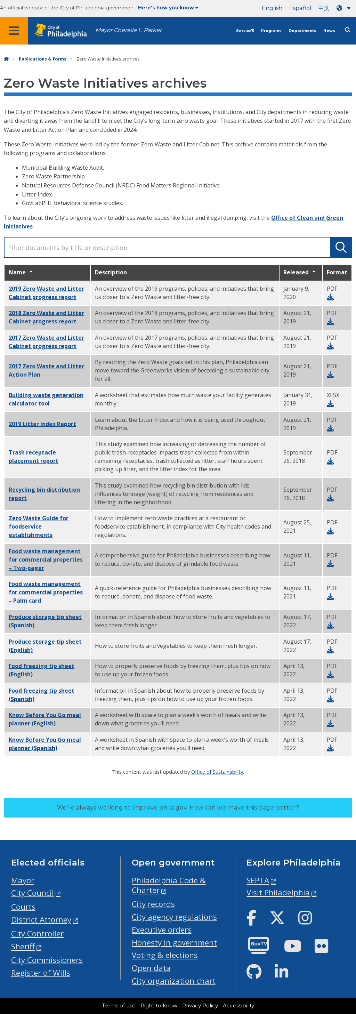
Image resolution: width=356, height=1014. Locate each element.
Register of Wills (40, 972)
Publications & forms (42, 59)
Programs (271, 31)
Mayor (22, 880)
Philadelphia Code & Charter (169, 885)
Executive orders (162, 929)
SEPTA (257, 880)
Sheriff (23, 946)
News (329, 31)
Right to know (158, 1006)
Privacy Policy (200, 1006)
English (272, 8)
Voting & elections (165, 955)
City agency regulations (174, 916)
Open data (151, 968)
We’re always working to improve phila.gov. (178, 807)
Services (245, 31)
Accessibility (238, 1006)
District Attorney (41, 919)
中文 (324, 8)
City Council (32, 892)
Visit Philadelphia (278, 892)
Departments (302, 31)
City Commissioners (47, 960)
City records (153, 904)
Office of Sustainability (217, 771)
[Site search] (347, 30)
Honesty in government (174, 942)
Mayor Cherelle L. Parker (128, 30)
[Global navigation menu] (14, 31)
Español (300, 8)
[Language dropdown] (345, 8)
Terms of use (119, 1006)
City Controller (37, 933)
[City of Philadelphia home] (64, 30)
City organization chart (174, 980)
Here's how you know (168, 7)
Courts (23, 906)
